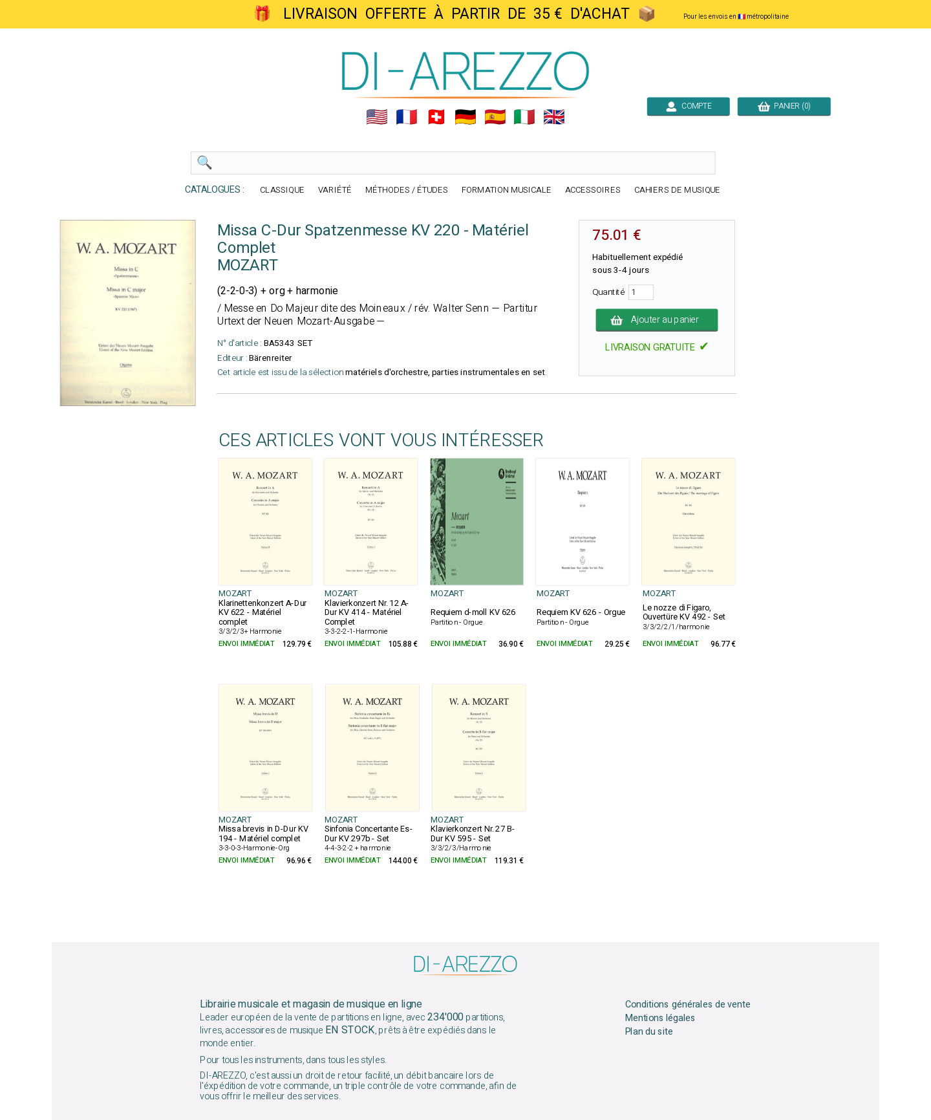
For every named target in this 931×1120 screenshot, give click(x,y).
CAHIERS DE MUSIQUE (677, 190)
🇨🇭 (436, 117)
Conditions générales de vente (688, 1005)
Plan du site (649, 1032)
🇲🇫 (407, 117)
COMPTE (688, 106)
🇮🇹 (524, 117)
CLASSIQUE (282, 190)
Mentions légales (660, 1018)
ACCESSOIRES (593, 190)
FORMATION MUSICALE (506, 190)
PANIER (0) (784, 106)
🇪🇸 (495, 117)
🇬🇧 (554, 117)
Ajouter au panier (657, 320)
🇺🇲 (377, 117)
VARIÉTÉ (335, 190)
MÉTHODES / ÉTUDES (406, 190)
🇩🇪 (465, 117)
